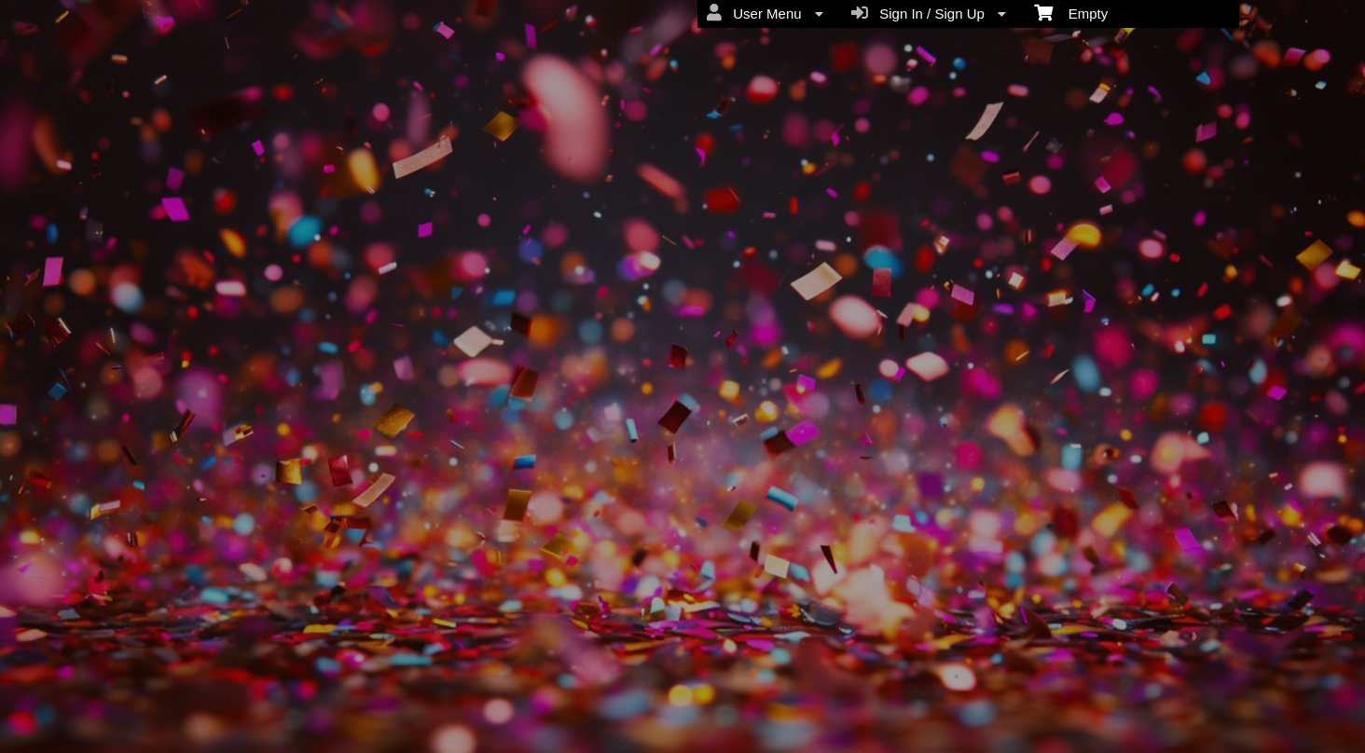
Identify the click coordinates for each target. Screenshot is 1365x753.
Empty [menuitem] (1071, 12)
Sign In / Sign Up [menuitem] (928, 13)
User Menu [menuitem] (765, 13)
